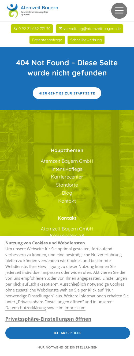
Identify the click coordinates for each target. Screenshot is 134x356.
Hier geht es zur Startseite (67, 93)
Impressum (75, 307)
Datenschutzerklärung (25, 307)
